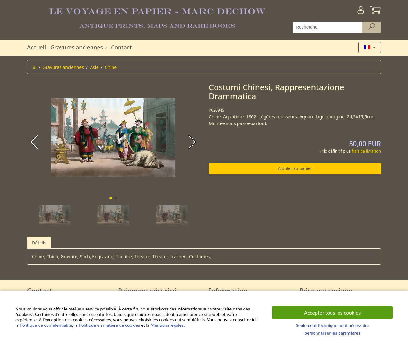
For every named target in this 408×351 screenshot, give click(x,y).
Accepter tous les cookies (332, 313)
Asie (94, 67)
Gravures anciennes (79, 47)
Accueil (36, 47)
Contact (121, 47)
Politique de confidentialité (46, 325)
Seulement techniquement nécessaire (332, 325)
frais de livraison (366, 151)
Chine (111, 67)
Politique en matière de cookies (109, 325)
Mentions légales (167, 325)
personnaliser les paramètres (332, 333)
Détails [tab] (39, 243)
